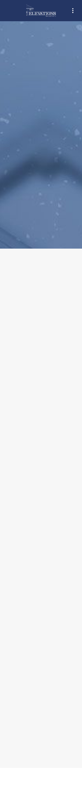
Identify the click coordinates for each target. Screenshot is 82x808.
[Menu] (73, 11)
